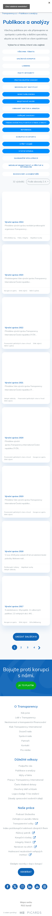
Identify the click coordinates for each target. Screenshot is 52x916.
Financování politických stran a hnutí (26, 123)
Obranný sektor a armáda (26, 108)
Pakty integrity (26, 73)
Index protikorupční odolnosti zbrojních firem (25, 828)
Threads (44, 886)
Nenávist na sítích (23, 846)
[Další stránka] (39, 647)
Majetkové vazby (26, 101)
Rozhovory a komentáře (26, 174)
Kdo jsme (25, 712)
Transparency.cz (9, 13)
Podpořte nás (25, 765)
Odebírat (26, 872)
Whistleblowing (26, 94)
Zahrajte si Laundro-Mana (25, 819)
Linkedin (30, 886)
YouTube (37, 886)
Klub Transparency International (25, 726)
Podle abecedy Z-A (37, 181)
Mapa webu (26, 902)
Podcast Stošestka (25, 814)
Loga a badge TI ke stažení (25, 793)
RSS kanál (26, 905)
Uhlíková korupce (26, 59)
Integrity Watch (23, 842)
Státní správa (26, 151)
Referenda (26, 130)
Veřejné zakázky (25, 115)
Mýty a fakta (25, 775)
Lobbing (26, 66)
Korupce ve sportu (26, 137)
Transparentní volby (23, 823)
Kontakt (25, 745)
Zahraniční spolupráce (26, 158)
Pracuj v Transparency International (25, 779)
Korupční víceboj (23, 837)
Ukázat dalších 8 (26, 637)
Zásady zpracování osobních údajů (25, 798)
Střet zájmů (26, 144)
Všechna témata (26, 52)
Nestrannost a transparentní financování (25, 722)
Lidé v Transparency (25, 717)
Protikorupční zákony (26, 80)
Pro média (25, 750)
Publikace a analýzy (25, 770)
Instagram (22, 886)
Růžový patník (23, 832)
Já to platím (26, 685)
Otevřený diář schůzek (25, 789)
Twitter (15, 886)
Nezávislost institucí (26, 87)
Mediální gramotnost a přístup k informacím (26, 166)
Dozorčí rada (25, 731)
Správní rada (25, 736)
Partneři (25, 740)
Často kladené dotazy (25, 784)
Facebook (7, 886)
